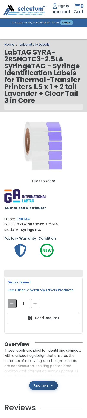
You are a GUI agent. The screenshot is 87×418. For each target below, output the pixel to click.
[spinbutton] (23, 303)
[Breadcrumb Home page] (9, 44)
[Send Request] (43, 318)
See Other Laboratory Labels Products (41, 290)
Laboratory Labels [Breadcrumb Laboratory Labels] (34, 44)
